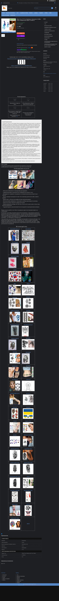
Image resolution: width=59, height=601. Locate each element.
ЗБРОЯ (28, 523)
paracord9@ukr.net (46, 76)
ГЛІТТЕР (15, 421)
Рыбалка (31, 12)
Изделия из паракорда (10, 12)
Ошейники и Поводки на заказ (50, 27)
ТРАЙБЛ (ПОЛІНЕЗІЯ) (15, 310)
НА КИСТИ (28, 393)
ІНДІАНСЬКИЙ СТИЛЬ (28, 462)
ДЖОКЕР (28, 504)
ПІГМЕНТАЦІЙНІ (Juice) (15, 393)
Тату (17, 12)
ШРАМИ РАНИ (15, 366)
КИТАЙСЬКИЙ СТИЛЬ (28, 490)
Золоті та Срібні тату (28, 256)
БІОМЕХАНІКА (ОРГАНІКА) (14, 324)
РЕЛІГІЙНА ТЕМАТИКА (14, 490)
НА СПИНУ (26, 324)
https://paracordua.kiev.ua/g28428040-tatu (21, 65)
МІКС (15, 283)
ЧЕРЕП (12, 338)
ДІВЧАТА (28, 242)
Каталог (46, 22)
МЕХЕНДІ (28, 296)
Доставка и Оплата (48, 34)
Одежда (36, 12)
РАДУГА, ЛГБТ (28, 421)
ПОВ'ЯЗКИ (28, 310)
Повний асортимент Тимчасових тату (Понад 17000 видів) (21, 58)
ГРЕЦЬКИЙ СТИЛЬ (28, 448)
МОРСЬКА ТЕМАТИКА (28, 435)
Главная (3, 12)
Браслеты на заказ (48, 25)
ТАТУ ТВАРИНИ (15, 242)
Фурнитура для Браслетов (49, 30)
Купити (21, 33)
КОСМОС (15, 435)
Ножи (50, 12)
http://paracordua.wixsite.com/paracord (50, 73)
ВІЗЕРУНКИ (15, 297)
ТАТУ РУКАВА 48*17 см (15, 228)
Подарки (41, 12)
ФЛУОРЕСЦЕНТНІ (28, 270)
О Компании (46, 32)
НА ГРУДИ (15, 351)
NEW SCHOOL (15, 504)
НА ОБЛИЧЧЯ (15, 379)
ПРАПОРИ (28, 407)
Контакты (4, 576)
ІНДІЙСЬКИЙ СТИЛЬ (15, 518)
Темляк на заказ (47, 29)
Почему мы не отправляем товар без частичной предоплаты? (50, 45)
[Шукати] (52, 8)
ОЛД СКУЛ (15, 407)
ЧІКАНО (28, 476)
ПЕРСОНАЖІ (28, 352)
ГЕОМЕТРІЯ (28, 379)
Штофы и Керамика (5, 15)
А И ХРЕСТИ (16, 338)
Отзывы (45, 39)
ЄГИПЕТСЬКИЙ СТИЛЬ (14, 462)
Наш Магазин (47, 37)
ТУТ (17, 116)
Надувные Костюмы (24, 12)
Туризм (46, 12)
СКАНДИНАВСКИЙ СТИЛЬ (15, 476)
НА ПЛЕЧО (28, 338)
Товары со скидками (5, 578)
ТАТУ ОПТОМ (28, 228)
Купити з (21, 35)
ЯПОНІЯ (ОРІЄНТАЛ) (15, 448)
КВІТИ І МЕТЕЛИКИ (15, 256)
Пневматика (12, 15)
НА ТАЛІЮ (28, 365)
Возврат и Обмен (47, 46)
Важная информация (48, 36)
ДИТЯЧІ (14, 269)
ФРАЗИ (28, 283)
